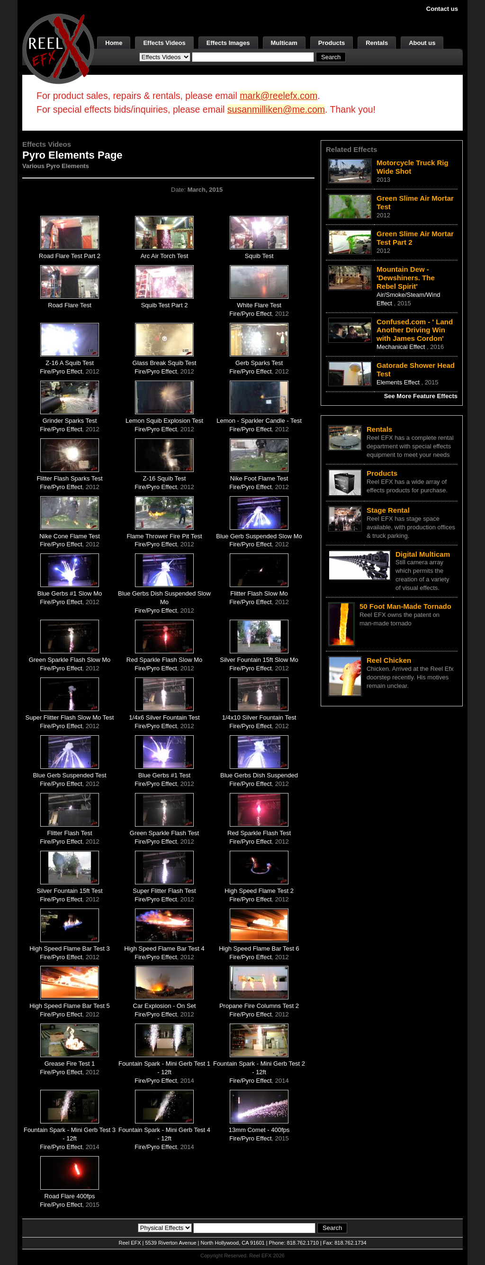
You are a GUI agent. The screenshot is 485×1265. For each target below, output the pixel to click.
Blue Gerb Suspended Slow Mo (259, 536)
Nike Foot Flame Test (259, 478)
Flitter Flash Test (69, 833)
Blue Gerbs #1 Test (164, 775)
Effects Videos (164, 42)
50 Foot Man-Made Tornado (405, 606)
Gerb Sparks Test (259, 362)
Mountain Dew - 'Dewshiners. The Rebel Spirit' (406, 277)
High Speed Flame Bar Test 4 (164, 948)
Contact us (442, 8)
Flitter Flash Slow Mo (258, 593)
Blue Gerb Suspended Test (69, 775)
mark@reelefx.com (278, 95)
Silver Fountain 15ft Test (69, 890)
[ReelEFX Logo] (58, 48)
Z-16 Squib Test (164, 478)
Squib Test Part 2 (164, 305)
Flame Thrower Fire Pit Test (164, 536)
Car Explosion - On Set (164, 1005)
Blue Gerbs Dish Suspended (259, 775)
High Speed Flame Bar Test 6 (259, 948)
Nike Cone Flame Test (69, 536)
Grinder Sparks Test (70, 420)
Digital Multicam (422, 554)
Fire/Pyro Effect (250, 313)
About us (422, 42)
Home (113, 42)
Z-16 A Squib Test (69, 362)
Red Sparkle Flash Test (259, 833)
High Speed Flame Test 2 (259, 890)
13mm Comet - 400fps (259, 1129)
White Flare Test (259, 305)
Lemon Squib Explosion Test (164, 420)
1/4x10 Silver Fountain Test (259, 717)
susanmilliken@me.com (276, 109)
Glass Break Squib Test (165, 362)
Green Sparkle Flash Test (164, 833)
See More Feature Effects (421, 396)
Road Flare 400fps (70, 1196)
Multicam (284, 42)
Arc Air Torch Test (165, 255)
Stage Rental (388, 510)
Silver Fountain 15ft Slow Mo (259, 659)
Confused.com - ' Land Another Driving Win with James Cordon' (415, 330)
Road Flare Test (69, 305)
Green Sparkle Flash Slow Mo (70, 659)
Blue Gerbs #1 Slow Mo (69, 593)
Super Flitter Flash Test (164, 890)
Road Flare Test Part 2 (69, 255)
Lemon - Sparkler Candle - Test (259, 420)
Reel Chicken (389, 660)
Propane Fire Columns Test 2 (259, 1005)
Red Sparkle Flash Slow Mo (164, 659)
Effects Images (228, 42)
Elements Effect (399, 382)
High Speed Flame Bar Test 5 (69, 1005)
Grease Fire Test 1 (70, 1063)
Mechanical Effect (402, 346)
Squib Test (259, 255)
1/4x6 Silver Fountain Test (164, 717)
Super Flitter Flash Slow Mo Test (70, 717)
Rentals (377, 42)
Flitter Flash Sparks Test (69, 478)
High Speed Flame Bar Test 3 (69, 948)
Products (331, 42)
